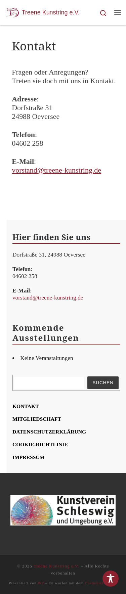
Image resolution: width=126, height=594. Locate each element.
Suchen (102, 382)
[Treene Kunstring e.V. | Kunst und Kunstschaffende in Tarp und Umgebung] (12, 11)
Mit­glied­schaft (36, 419)
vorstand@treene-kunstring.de (56, 170)
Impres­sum (28, 457)
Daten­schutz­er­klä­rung (49, 432)
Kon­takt (25, 406)
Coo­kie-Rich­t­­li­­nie (40, 444)
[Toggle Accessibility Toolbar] (110, 578)
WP (41, 583)
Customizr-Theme (101, 583)
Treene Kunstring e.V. (56, 565)
